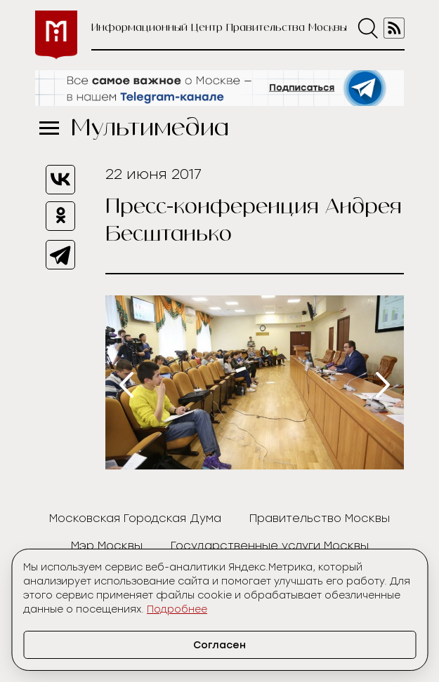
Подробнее (177, 609)
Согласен (219, 645)
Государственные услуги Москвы (270, 545)
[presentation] (126, 385)
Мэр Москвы (107, 545)
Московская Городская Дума (135, 518)
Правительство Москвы (319, 518)
